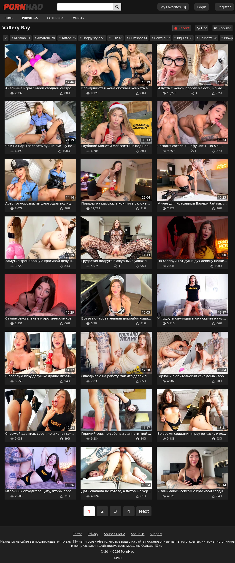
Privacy (93, 534)
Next (144, 511)
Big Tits (183, 38)
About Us (137, 534)
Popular (222, 28)
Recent (181, 28)
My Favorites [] (173, 7)
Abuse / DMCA (114, 534)
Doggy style (92, 38)
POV (115, 38)
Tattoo (67, 38)
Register (224, 7)
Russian (20, 38)
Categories (55, 18)
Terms (77, 534)
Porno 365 (30, 18)
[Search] (117, 7)
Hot (202, 28)
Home (9, 18)
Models (78, 18)
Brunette (206, 38)
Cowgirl (160, 38)
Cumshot (136, 38)
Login (201, 7)
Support (156, 534)
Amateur (44, 38)
